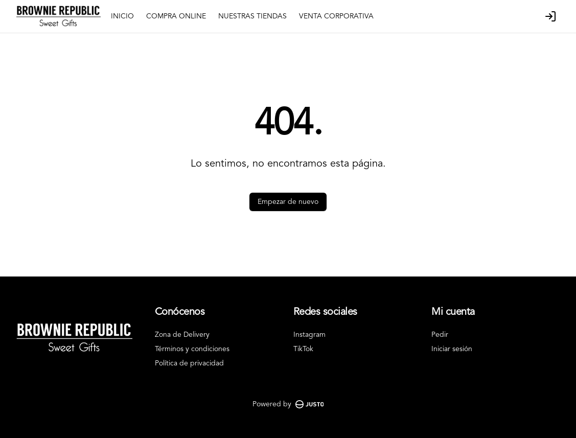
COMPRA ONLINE (176, 16)
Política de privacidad (189, 363)
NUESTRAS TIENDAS (252, 16)
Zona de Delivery (182, 334)
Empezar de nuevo (288, 201)
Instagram (309, 334)
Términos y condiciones (192, 349)
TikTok (303, 349)
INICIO (122, 16)
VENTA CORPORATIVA (336, 16)
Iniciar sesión (451, 349)
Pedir (439, 334)
